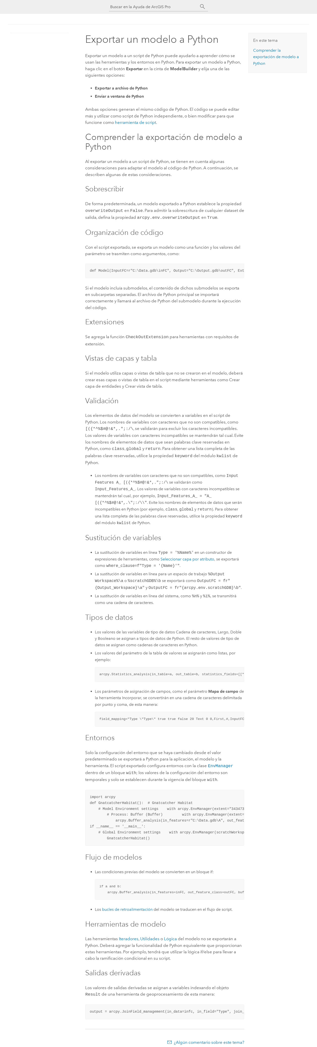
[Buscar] (202, 6)
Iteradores (128, 934)
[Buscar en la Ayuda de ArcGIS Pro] (153, 6)
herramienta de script (135, 122)
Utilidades (149, 934)
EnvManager (220, 762)
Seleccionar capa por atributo (187, 556)
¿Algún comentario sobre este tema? (209, 1037)
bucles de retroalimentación (127, 905)
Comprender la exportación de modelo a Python (276, 57)
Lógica (170, 934)
